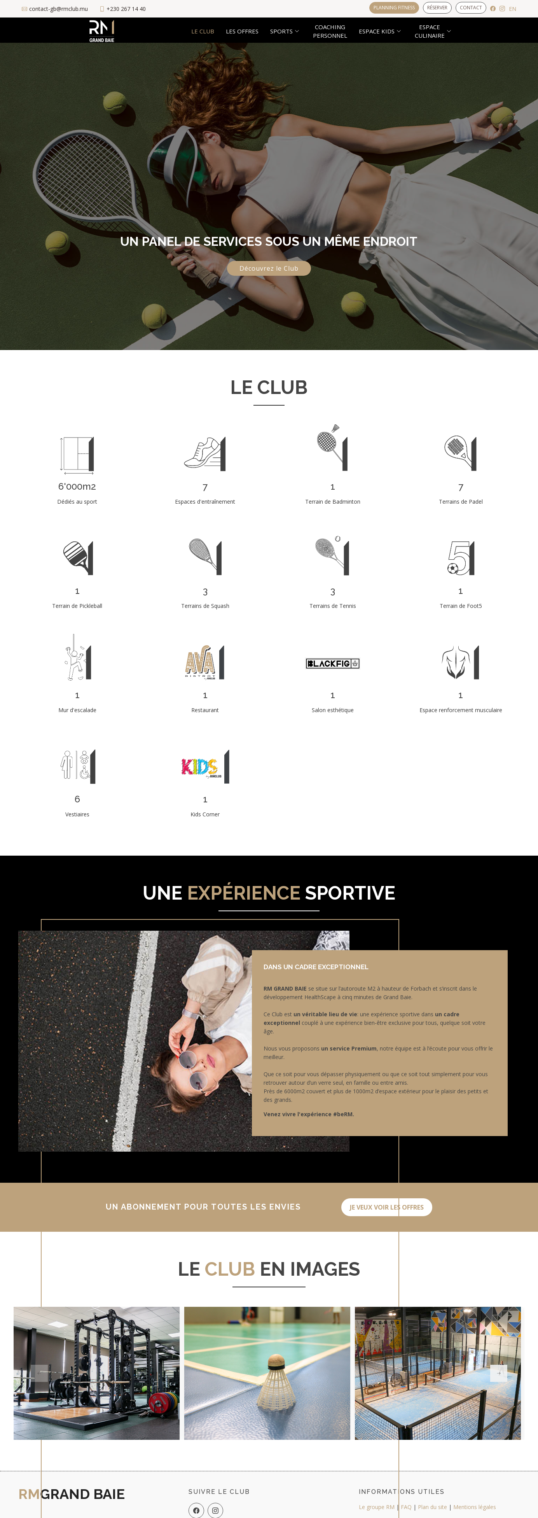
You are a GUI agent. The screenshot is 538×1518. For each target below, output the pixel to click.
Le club (202, 31)
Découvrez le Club (269, 268)
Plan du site (432, 1507)
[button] (498, 1373)
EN (512, 8)
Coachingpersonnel (330, 31)
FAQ (406, 1507)
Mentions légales (474, 1507)
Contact (471, 7)
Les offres (242, 31)
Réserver (437, 7)
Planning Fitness (394, 7)
